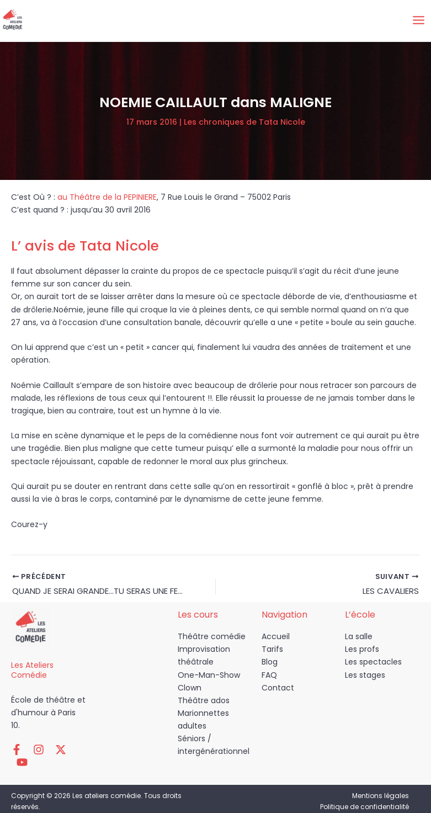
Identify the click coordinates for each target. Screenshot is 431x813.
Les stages (365, 677)
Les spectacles (373, 664)
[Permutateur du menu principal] (418, 20)
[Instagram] (33, 751)
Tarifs (272, 651)
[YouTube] (66, 751)
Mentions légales (380, 785)
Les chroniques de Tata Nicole (244, 121)
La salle (359, 639)
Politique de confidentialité (364, 796)
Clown (189, 689)
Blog (270, 664)
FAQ (269, 677)
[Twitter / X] (49, 751)
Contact (278, 689)
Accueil (276, 639)
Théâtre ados (204, 702)
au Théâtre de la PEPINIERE (107, 197)
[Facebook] (16, 751)
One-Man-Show (209, 677)
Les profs (362, 651)
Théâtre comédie (212, 639)
